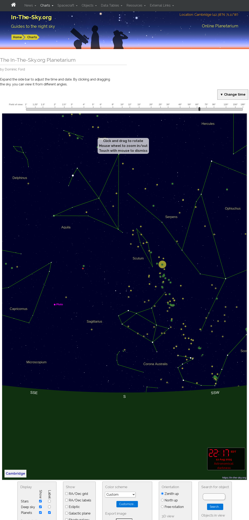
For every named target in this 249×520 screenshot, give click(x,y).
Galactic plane (77, 513)
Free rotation (172, 507)
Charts (32, 37)
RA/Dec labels (78, 500)
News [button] (29, 5)
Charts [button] (45, 5)
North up (169, 500)
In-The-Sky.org (31, 17)
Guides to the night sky (33, 26)
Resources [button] (134, 5)
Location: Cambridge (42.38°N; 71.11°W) (208, 15)
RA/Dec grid (76, 494)
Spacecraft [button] (66, 5)
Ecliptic (72, 507)
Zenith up (170, 494)
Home (17, 37)
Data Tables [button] (110, 5)
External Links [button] (160, 5)
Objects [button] (88, 5)
